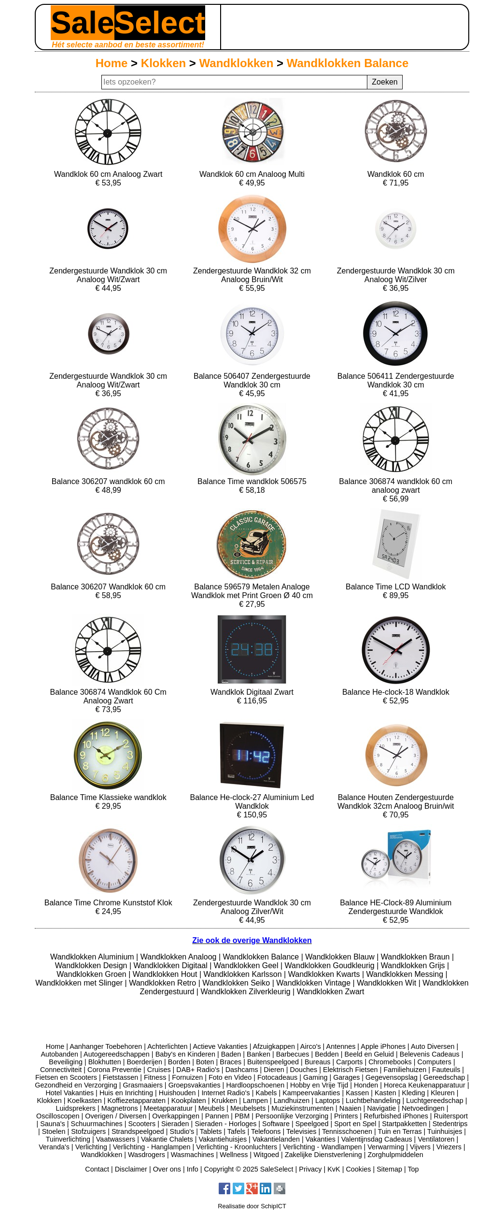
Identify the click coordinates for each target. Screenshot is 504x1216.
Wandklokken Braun (416, 957)
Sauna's (52, 1124)
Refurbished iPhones (396, 1116)
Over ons (167, 1169)
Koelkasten (84, 1100)
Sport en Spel (355, 1124)
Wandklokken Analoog (179, 957)
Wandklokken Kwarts (325, 974)
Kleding (413, 1093)
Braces (230, 1062)
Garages (346, 1077)
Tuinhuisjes (444, 1131)
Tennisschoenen (347, 1131)
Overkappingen (175, 1116)
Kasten (385, 1093)
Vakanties (321, 1139)
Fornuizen (187, 1077)
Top (413, 1169)
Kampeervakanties (311, 1093)
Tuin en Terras (399, 1131)
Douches (304, 1069)
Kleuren (443, 1093)
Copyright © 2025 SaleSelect (249, 1169)
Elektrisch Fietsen (350, 1069)
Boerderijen (144, 1062)
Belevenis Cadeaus (430, 1054)
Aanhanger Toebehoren (106, 1046)
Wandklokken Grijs (414, 965)
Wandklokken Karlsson (244, 974)
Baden (231, 1054)
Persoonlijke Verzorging (291, 1116)
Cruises (159, 1069)
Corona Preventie (114, 1069)
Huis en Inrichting (126, 1093)
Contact (97, 1169)
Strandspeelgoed (138, 1131)
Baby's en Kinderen (185, 1054)
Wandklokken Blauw (341, 957)
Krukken (224, 1100)
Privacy (310, 1169)
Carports (349, 1062)
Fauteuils (446, 1069)
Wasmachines (192, 1155)
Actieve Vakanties (220, 1046)
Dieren (274, 1069)
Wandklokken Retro (163, 983)
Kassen (357, 1093)
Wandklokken (236, 63)
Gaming (315, 1077)
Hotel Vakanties (69, 1093)
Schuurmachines (97, 1124)
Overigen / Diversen (115, 1116)
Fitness (155, 1077)
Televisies (301, 1131)
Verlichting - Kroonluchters (236, 1147)
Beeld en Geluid (369, 1054)
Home (112, 63)
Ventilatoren (436, 1139)
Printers (346, 1116)
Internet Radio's (225, 1093)
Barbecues (292, 1054)
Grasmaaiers (143, 1085)
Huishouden (177, 1093)
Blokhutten (104, 1062)
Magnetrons (119, 1108)
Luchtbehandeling (373, 1100)
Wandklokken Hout (166, 974)
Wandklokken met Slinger (80, 983)
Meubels (211, 1108)
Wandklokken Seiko (237, 983)
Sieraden (175, 1124)
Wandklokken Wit (387, 983)
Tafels (236, 1131)
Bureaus (318, 1062)
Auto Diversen (432, 1046)
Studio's (182, 1131)
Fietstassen (121, 1077)
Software (276, 1124)
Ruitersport (451, 1116)
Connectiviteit (61, 1069)
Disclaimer (131, 1169)
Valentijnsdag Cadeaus (376, 1139)
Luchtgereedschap (434, 1100)
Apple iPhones (383, 1046)
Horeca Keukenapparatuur (424, 1085)
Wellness (234, 1155)
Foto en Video (230, 1077)
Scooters (141, 1124)
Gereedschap (444, 1077)
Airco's (310, 1046)
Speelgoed (312, 1124)
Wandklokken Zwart (330, 991)
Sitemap (389, 1169)
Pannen (217, 1116)
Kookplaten (188, 1100)
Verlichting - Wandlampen (322, 1147)
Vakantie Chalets (167, 1139)
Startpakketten (404, 1124)
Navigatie (381, 1108)
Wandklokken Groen (92, 974)
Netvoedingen (423, 1108)
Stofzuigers (88, 1131)
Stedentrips (450, 1124)
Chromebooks (390, 1062)
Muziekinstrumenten (302, 1108)
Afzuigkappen (274, 1046)
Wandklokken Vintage (314, 983)
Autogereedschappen (117, 1054)
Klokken (163, 63)
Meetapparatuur (168, 1108)
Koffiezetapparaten (136, 1100)
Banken (258, 1054)
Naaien (350, 1108)
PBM (242, 1116)
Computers (434, 1062)
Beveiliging (66, 1062)
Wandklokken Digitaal (172, 965)
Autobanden (59, 1054)
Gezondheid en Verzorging (76, 1085)
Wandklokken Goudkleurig (331, 965)
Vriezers (449, 1147)
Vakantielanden (276, 1139)
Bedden (327, 1054)
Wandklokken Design (92, 965)
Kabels (266, 1093)
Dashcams (241, 1069)
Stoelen (54, 1131)
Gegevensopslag (391, 1077)
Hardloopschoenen (255, 1085)
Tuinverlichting (68, 1139)
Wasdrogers (146, 1155)
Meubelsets (248, 1108)
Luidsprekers (76, 1108)
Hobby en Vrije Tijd (319, 1085)
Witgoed (266, 1155)
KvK (333, 1169)
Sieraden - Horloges (225, 1124)
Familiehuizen (404, 1069)
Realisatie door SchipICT (252, 1206)
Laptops (327, 1100)
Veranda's (54, 1147)
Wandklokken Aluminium (93, 957)
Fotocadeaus (277, 1077)
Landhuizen (291, 1100)
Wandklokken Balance (348, 63)
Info (192, 1169)
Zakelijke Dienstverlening (323, 1155)
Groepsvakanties (194, 1085)
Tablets (211, 1131)
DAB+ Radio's (198, 1069)
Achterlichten (167, 1046)
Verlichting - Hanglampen (152, 1147)
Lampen (255, 1100)
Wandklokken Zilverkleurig (246, 991)
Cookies (358, 1169)
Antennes (341, 1046)
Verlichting (91, 1147)
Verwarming (385, 1147)
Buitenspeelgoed (273, 1062)
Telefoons (266, 1131)
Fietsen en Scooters (66, 1077)
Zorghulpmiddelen (395, 1155)
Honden (366, 1085)
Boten (205, 1062)
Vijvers (420, 1147)
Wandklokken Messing (406, 974)
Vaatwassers (115, 1139)
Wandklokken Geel (247, 965)
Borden (179, 1062)
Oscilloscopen (58, 1116)
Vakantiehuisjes (222, 1139)
